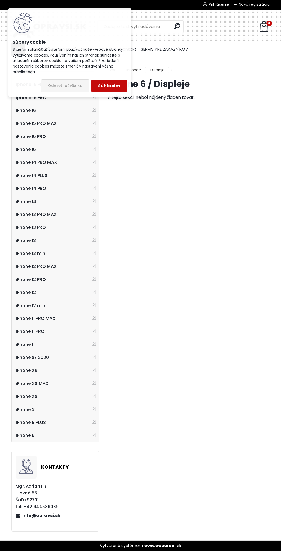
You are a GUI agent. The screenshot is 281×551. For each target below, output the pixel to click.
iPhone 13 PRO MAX (36, 214)
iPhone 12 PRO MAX (36, 266)
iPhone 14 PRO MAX (36, 162)
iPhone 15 (26, 149)
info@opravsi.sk (41, 515)
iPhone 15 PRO (31, 136)
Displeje (157, 69)
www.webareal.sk (162, 545)
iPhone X (25, 409)
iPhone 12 (26, 292)
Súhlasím (109, 86)
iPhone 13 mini (31, 253)
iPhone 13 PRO (31, 227)
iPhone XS (27, 396)
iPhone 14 (26, 201)
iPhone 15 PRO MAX (36, 123)
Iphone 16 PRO (31, 97)
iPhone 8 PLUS (31, 422)
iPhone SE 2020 (32, 357)
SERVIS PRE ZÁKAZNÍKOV (164, 49)
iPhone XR (27, 370)
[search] (177, 26)
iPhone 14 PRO (31, 188)
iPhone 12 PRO (31, 279)
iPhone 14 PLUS (31, 175)
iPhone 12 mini (31, 305)
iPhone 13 (26, 240)
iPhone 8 (25, 435)
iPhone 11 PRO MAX (35, 318)
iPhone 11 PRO (30, 331)
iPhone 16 (26, 110)
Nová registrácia (254, 4)
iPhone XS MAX (32, 383)
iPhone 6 (134, 69)
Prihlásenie (219, 4)
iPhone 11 (25, 344)
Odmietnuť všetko (65, 85)
